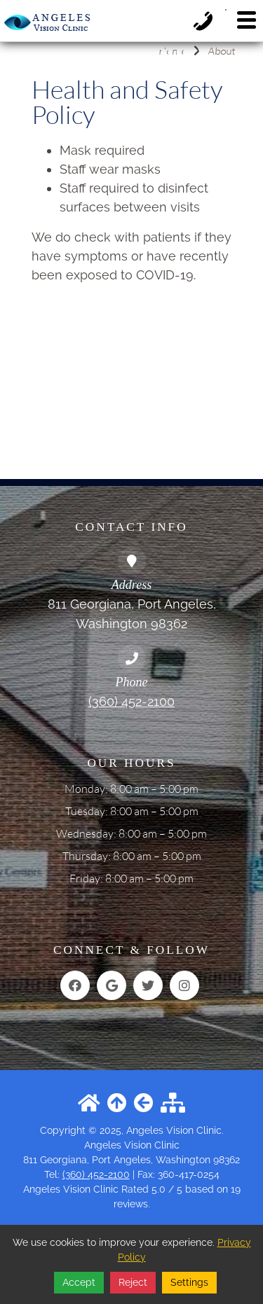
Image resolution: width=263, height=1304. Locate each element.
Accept (78, 1282)
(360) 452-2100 (131, 701)
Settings (189, 1282)
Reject (133, 1282)
